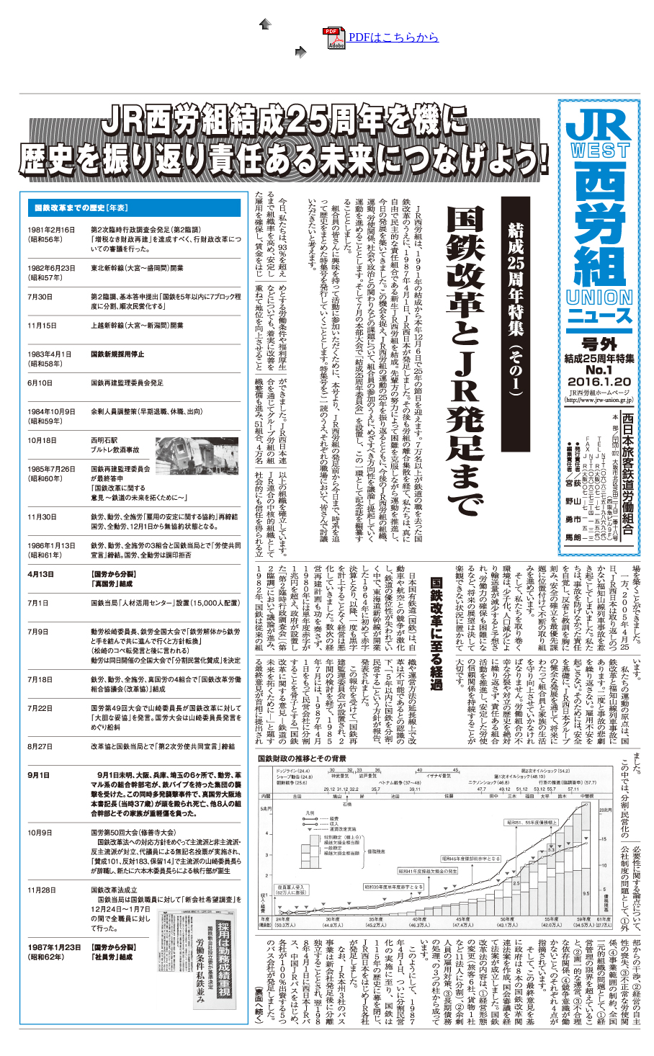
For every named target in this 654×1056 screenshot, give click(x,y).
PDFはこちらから (381, 37)
